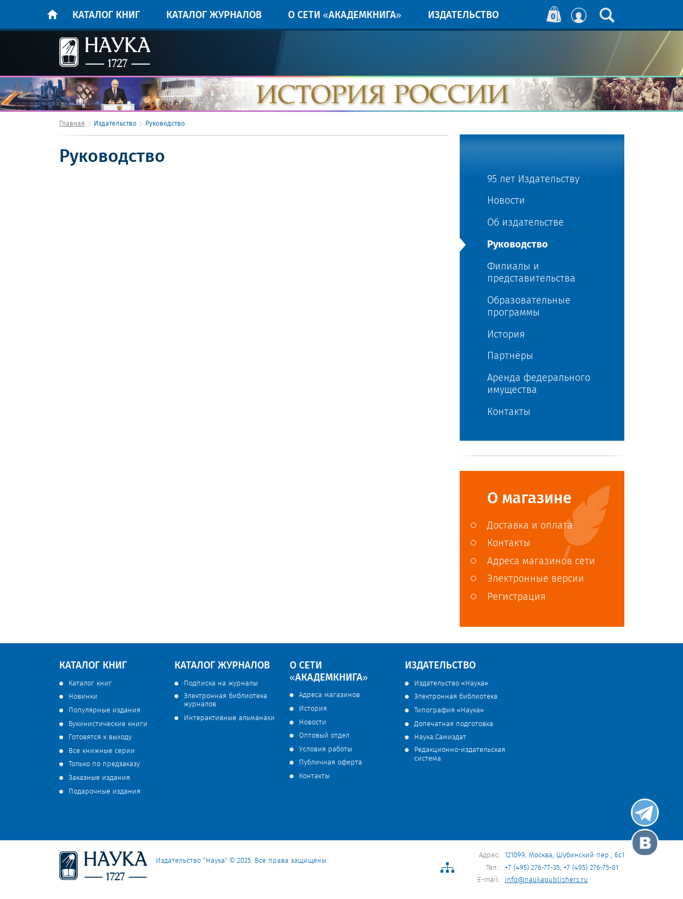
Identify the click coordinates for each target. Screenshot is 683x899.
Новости (506, 201)
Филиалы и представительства (531, 273)
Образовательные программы (529, 307)
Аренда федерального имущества (538, 384)
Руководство (517, 244)
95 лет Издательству (533, 179)
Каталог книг (106, 15)
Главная (72, 124)
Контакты (508, 412)
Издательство (463, 15)
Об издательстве (525, 223)
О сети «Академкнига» (345, 15)
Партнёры (510, 356)
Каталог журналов (214, 15)
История (506, 335)
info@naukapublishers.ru (546, 880)
